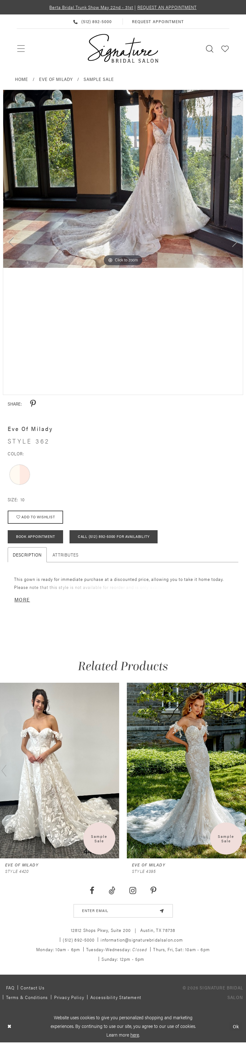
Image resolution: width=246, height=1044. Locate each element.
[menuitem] (21, 48)
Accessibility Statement (115, 997)
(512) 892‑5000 (78, 940)
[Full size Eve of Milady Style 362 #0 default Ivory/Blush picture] (123, 179)
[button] (225, 48)
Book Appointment (35, 537)
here (134, 1034)
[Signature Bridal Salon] (123, 48)
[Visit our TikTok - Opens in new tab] (111, 891)
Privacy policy (69, 997)
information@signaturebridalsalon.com (142, 940)
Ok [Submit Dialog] (236, 1026)
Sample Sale (99, 79)
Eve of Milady (56, 79)
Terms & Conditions (27, 997)
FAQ (10, 988)
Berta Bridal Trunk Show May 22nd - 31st (91, 7)
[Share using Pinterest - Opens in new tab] (33, 404)
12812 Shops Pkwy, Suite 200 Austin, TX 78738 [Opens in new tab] (123, 930)
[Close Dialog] (9, 1026)
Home (21, 79)
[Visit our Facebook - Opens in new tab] (91, 891)
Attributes (65, 554)
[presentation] (59, 771)
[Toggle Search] (209, 48)
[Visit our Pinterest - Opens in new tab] (154, 891)
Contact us (32, 988)
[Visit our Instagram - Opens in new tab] (133, 891)
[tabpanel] (123, 179)
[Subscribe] (161, 911)
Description (27, 554)
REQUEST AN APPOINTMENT (167, 7)
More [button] (22, 599)
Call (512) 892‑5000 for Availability (114, 537)
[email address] (123, 911)
